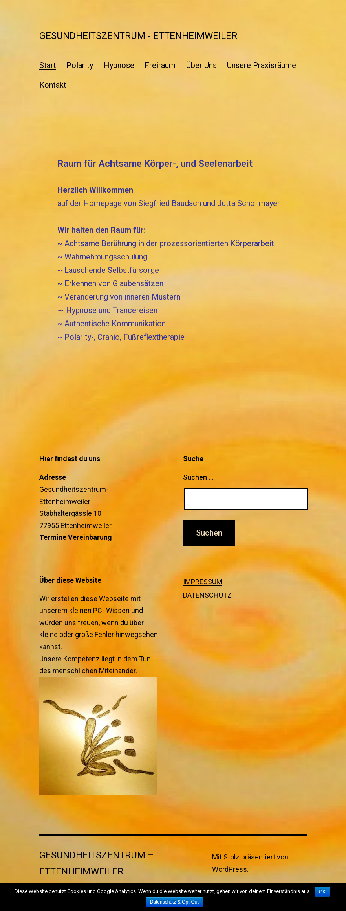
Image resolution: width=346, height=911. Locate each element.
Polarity (79, 65)
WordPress (229, 869)
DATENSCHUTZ (207, 595)
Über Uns (201, 65)
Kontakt (52, 85)
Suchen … (198, 477)
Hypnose (119, 65)
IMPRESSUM (202, 582)
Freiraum (160, 65)
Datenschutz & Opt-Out (174, 902)
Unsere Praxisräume (261, 65)
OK (322, 891)
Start (47, 65)
